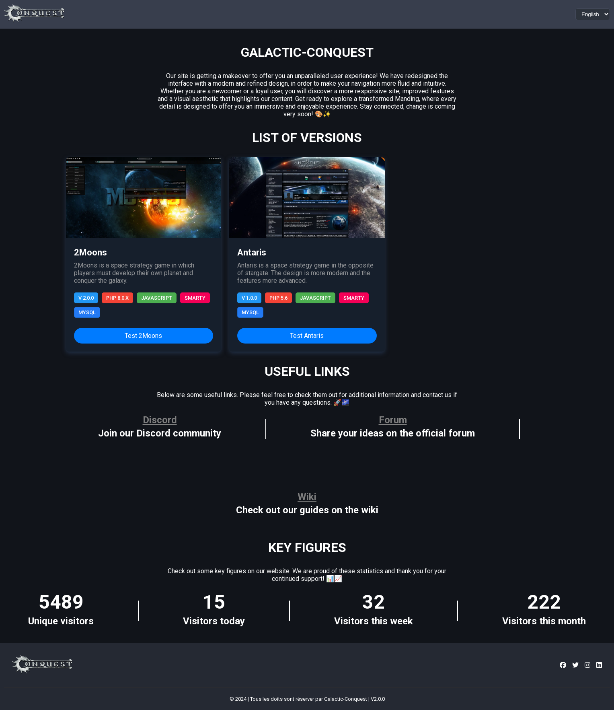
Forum (393, 420)
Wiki (307, 496)
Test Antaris (307, 336)
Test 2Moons (143, 336)
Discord (160, 420)
